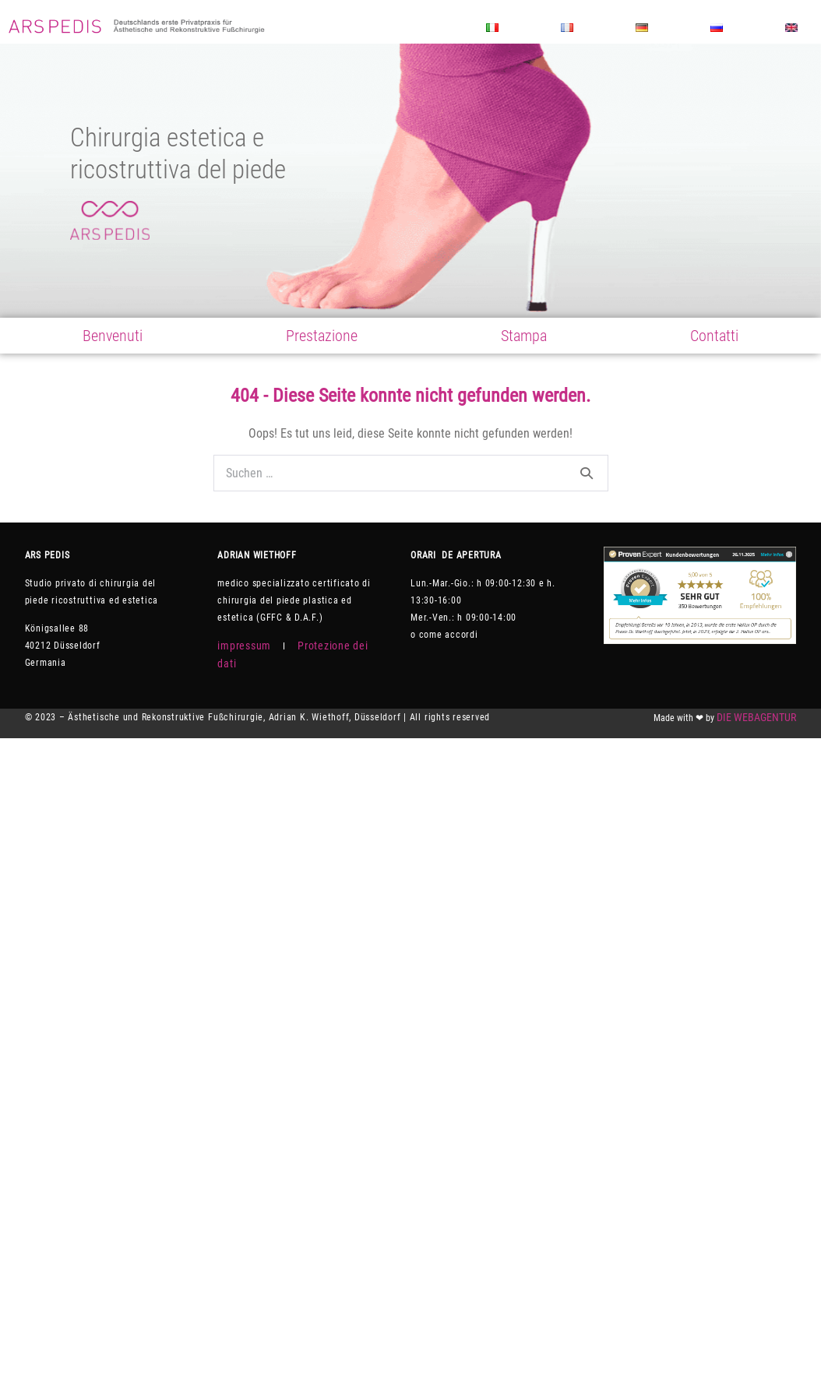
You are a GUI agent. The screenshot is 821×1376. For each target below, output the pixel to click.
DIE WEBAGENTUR (756, 717)
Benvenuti (113, 335)
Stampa (524, 335)
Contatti (714, 335)
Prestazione (322, 335)
